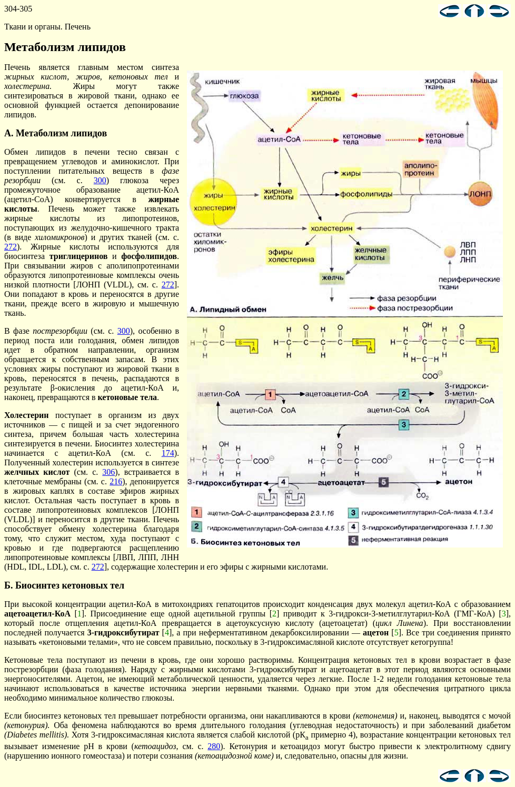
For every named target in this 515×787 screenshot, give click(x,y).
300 (100, 180)
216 (116, 481)
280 (213, 746)
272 (10, 246)
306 (108, 471)
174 (168, 453)
